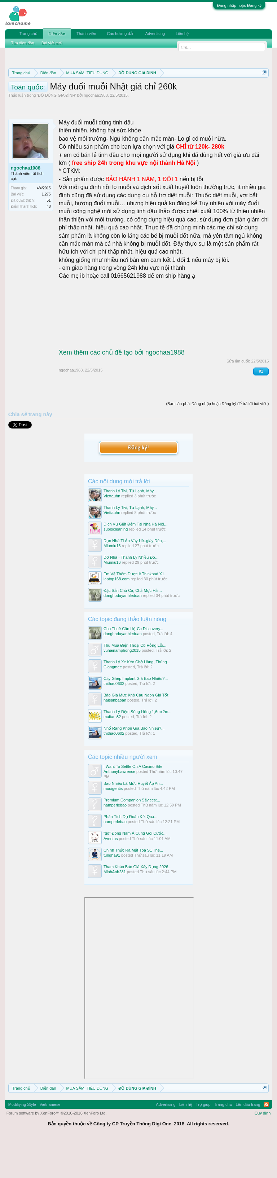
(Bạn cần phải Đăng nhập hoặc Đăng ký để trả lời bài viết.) (217, 441)
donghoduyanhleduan (123, 633)
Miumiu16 (112, 583)
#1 (261, 409)
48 (49, 244)
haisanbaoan (115, 738)
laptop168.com (116, 617)
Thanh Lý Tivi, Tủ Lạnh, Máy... (130, 528)
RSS (266, 1141)
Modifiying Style (22, 1142)
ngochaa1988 (96, 133)
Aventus (111, 876)
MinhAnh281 (115, 909)
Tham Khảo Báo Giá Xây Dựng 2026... (138, 904)
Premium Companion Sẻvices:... (132, 838)
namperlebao (115, 843)
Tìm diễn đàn (22, 43)
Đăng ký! (138, 485)
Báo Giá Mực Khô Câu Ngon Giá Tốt (136, 733)
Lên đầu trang (248, 1142)
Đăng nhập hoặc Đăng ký (239, 5)
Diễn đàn (57, 34)
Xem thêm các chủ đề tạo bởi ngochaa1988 (122, 390)
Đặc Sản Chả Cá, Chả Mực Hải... (133, 628)
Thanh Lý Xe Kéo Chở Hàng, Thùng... (137, 700)
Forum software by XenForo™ (56, 1150)
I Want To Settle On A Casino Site (133, 804)
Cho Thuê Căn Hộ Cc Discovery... (133, 666)
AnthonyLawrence (119, 809)
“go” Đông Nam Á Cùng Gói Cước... (135, 871)
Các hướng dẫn (120, 33)
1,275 (46, 232)
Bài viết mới (51, 43)
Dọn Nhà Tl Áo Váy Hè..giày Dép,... (135, 578)
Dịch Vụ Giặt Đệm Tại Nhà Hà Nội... (135, 562)
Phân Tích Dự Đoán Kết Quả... (131, 854)
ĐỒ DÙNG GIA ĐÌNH (56, 133)
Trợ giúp (203, 1142)
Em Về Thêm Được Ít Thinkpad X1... (135, 612)
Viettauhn (112, 534)
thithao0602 (114, 721)
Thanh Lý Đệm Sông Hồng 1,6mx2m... (137, 749)
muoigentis (113, 826)
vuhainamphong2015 (122, 688)
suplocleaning (116, 567)
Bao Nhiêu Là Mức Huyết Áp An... (133, 821)
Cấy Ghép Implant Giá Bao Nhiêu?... (136, 716)
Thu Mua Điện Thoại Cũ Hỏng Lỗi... (135, 683)
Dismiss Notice (262, 89)
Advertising (155, 33)
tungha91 (112, 893)
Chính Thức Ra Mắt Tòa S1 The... (133, 887)
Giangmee (113, 705)
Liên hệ (182, 33)
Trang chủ (28, 33)
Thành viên (86, 33)
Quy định (263, 1150)
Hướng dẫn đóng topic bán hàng (173, 98)
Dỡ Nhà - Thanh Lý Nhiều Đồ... (131, 595)
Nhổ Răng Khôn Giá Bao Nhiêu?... (134, 766)
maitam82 (112, 754)
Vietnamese (50, 1142)
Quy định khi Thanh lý (94, 98)
